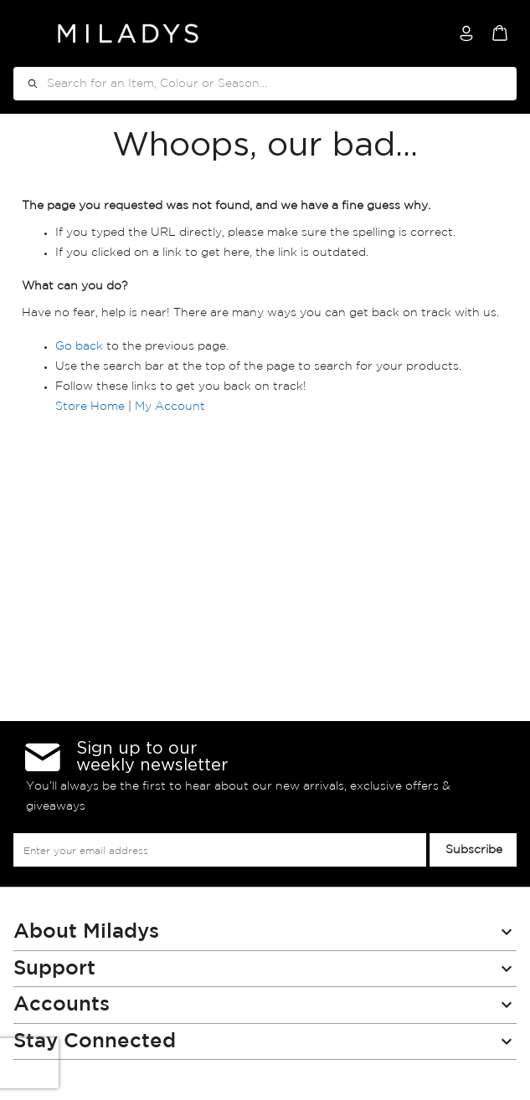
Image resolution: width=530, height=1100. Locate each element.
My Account (170, 407)
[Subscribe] (473, 850)
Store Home (90, 407)
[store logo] (128, 33)
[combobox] (265, 83)
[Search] (26, 83)
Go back (79, 346)
